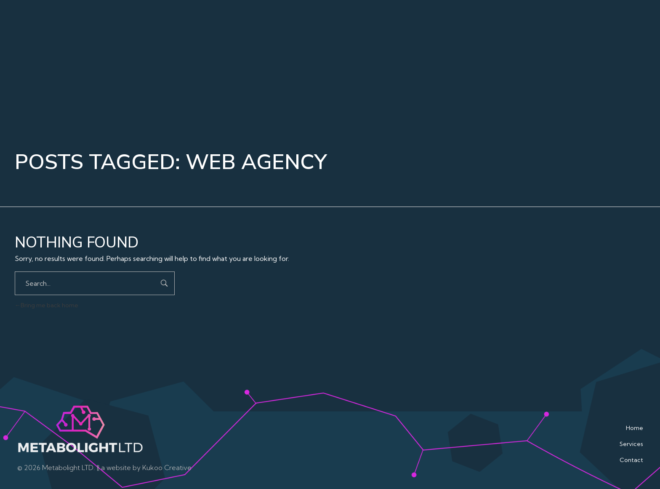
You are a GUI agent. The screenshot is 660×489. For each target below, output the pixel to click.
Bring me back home (46, 305)
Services (631, 444)
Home (634, 428)
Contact (631, 460)
